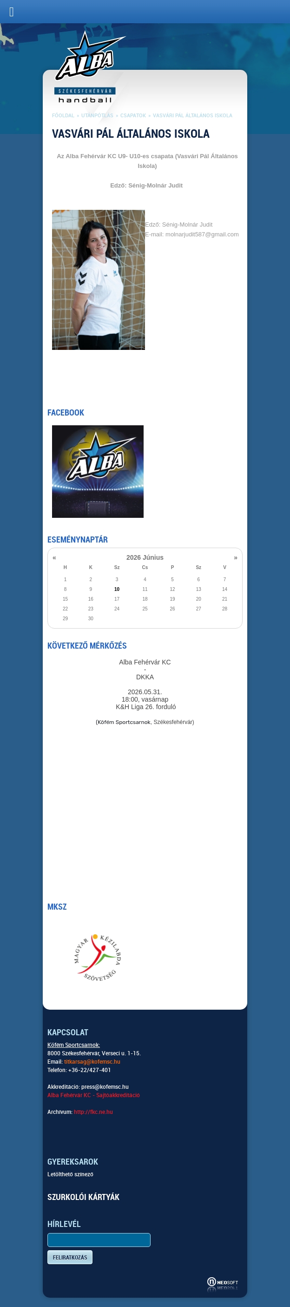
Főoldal (63, 116)
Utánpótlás (97, 116)
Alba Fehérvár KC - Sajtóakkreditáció (93, 1095)
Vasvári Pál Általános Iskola (192, 116)
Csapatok (133, 116)
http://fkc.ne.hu (93, 1112)
